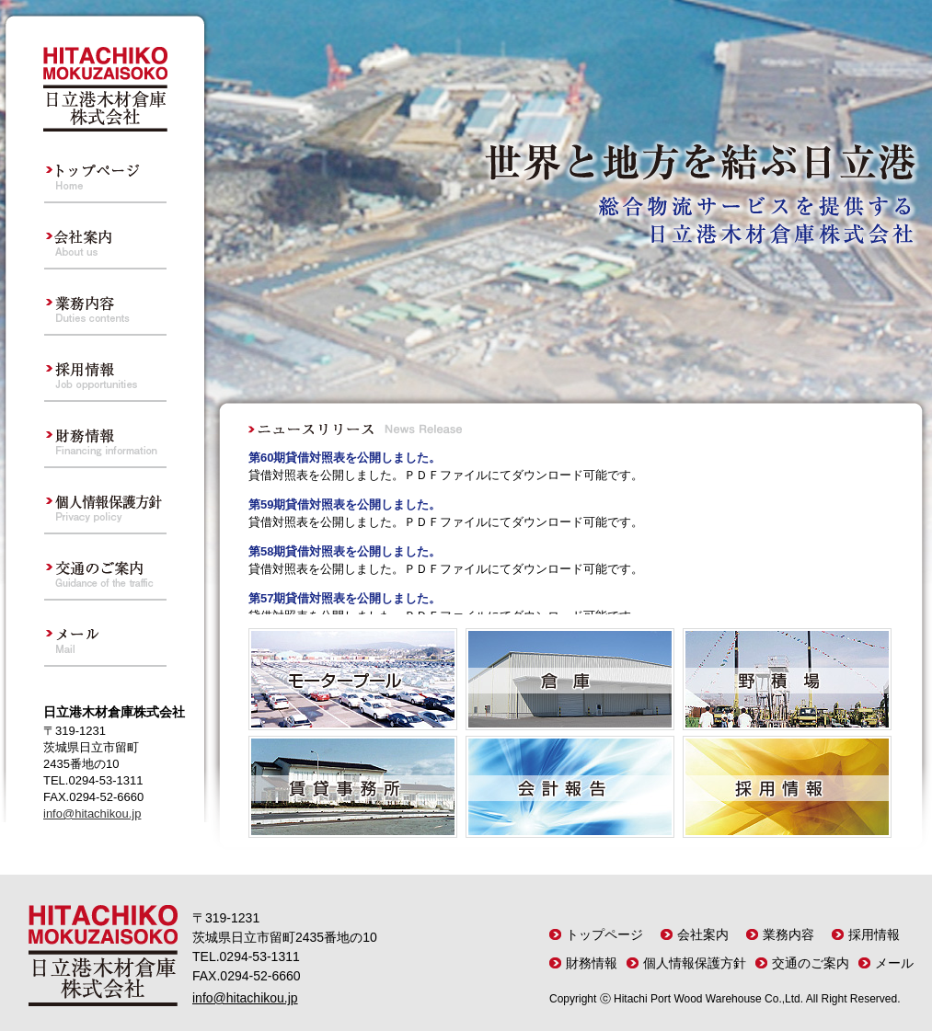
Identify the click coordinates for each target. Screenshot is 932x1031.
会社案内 (105, 236)
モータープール (352, 679)
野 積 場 (787, 679)
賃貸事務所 (352, 787)
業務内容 (105, 302)
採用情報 (105, 369)
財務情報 (105, 435)
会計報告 (570, 787)
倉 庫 (570, 679)
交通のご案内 (105, 567)
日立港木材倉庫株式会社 (105, 89)
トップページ (105, 170)
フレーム (570, 527)
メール (105, 634)
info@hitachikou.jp (92, 813)
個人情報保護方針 (105, 501)
